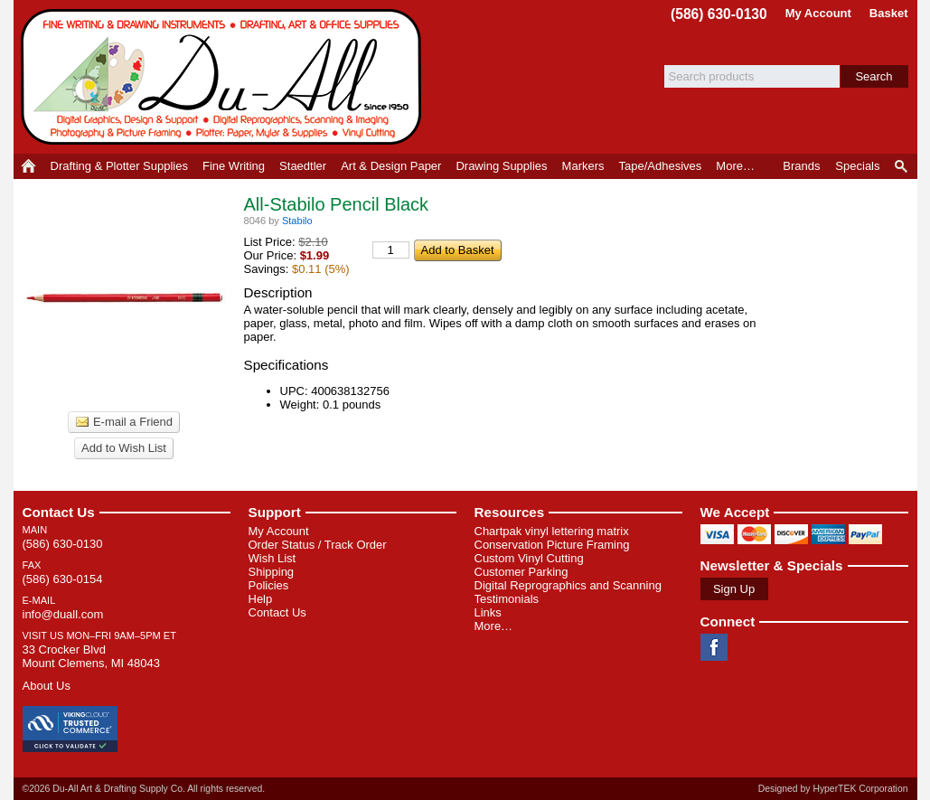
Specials (857, 166)
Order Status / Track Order (318, 544)
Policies (269, 585)
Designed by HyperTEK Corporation (833, 789)
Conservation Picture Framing (552, 544)
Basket (888, 13)
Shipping (272, 572)
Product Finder (902, 166)
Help (261, 599)
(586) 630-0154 (63, 579)
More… (493, 626)
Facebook (714, 647)
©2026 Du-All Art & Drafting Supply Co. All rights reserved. (144, 789)
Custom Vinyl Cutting (529, 558)
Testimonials (507, 599)
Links (488, 612)
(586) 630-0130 (719, 14)
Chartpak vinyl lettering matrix (551, 531)
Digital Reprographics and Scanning (568, 585)
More (735, 166)
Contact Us (59, 512)
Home (28, 166)
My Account (818, 13)
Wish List (272, 558)
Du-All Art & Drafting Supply (224, 77)
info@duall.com (63, 614)
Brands (801, 166)
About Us (46, 685)
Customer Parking (521, 572)
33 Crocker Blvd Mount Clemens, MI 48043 (91, 656)
